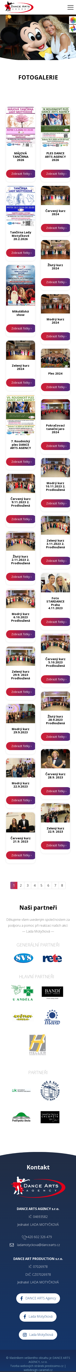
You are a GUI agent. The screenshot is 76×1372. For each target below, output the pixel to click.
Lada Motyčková (38, 1316)
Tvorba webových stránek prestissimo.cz (36, 1366)
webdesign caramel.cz (38, 1370)
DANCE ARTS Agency (38, 1298)
